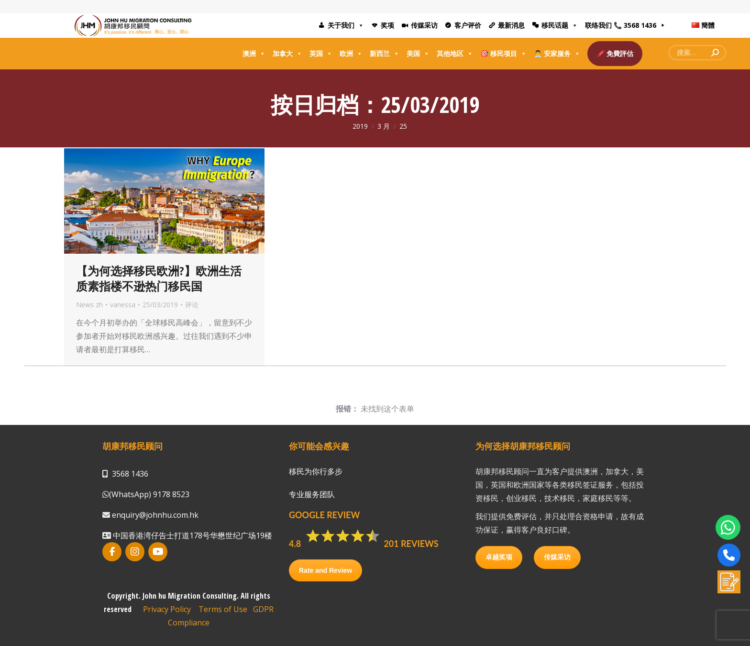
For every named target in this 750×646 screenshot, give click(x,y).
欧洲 (351, 54)
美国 (418, 54)
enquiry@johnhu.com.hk (154, 515)
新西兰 (384, 54)
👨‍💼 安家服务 (557, 54)
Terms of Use (223, 609)
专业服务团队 (312, 494)
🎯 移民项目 (503, 54)
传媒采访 (424, 25)
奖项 (387, 25)
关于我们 (346, 25)
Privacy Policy (167, 609)
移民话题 (559, 25)
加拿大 (287, 54)
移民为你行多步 (315, 471)
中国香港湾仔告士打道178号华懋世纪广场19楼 (191, 535)
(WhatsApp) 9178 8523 (149, 494)
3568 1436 (130, 473)
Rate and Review (325, 570)
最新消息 (511, 25)
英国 (320, 54)
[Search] (697, 52)
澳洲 (254, 54)
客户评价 (467, 25)
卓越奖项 (498, 557)
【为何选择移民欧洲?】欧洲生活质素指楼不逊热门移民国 (159, 278)
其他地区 (455, 54)
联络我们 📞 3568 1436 (620, 25)
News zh (89, 304)
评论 (192, 304)
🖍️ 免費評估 (614, 53)
